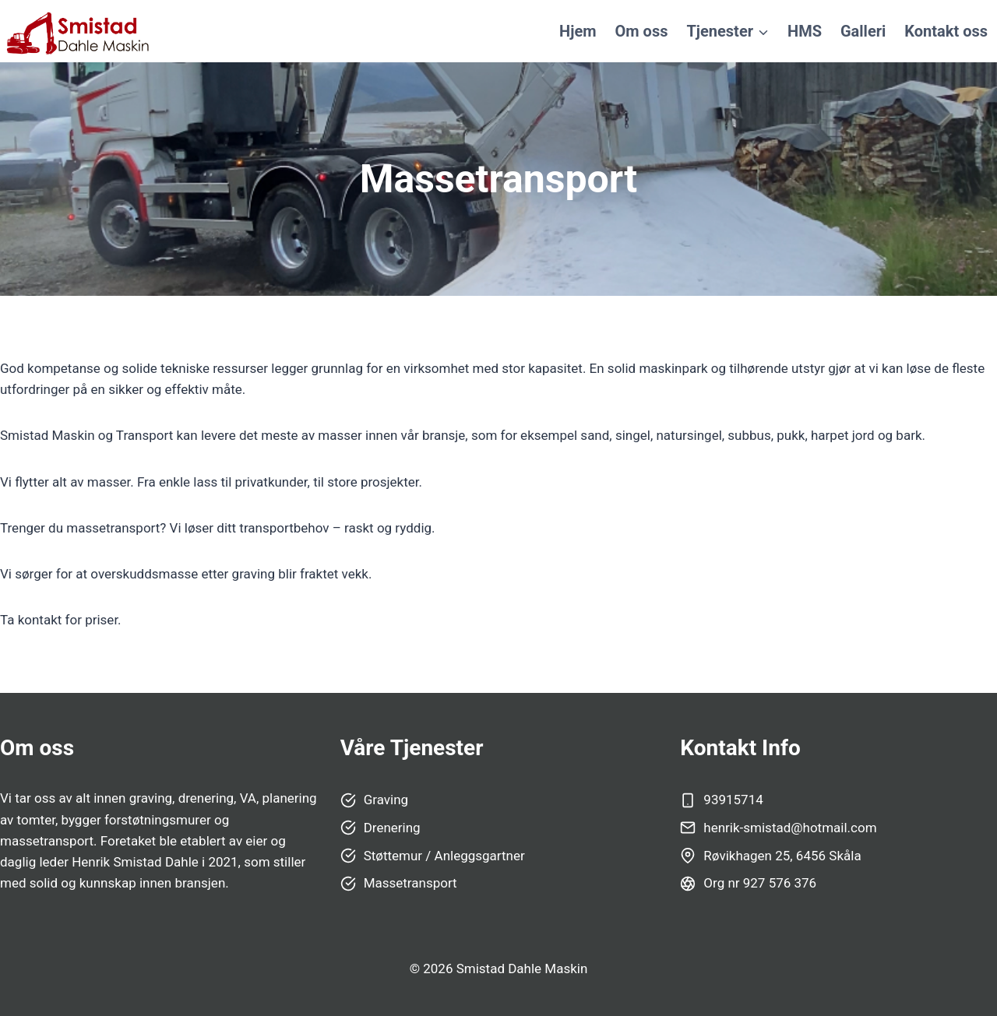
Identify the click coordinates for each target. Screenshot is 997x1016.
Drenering (392, 827)
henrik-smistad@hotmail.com (789, 827)
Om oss (641, 31)
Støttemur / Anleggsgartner (444, 855)
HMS (804, 31)
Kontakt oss (946, 31)
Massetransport (410, 883)
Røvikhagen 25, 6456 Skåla (782, 855)
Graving (386, 799)
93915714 (733, 799)
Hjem (577, 31)
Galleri (863, 31)
